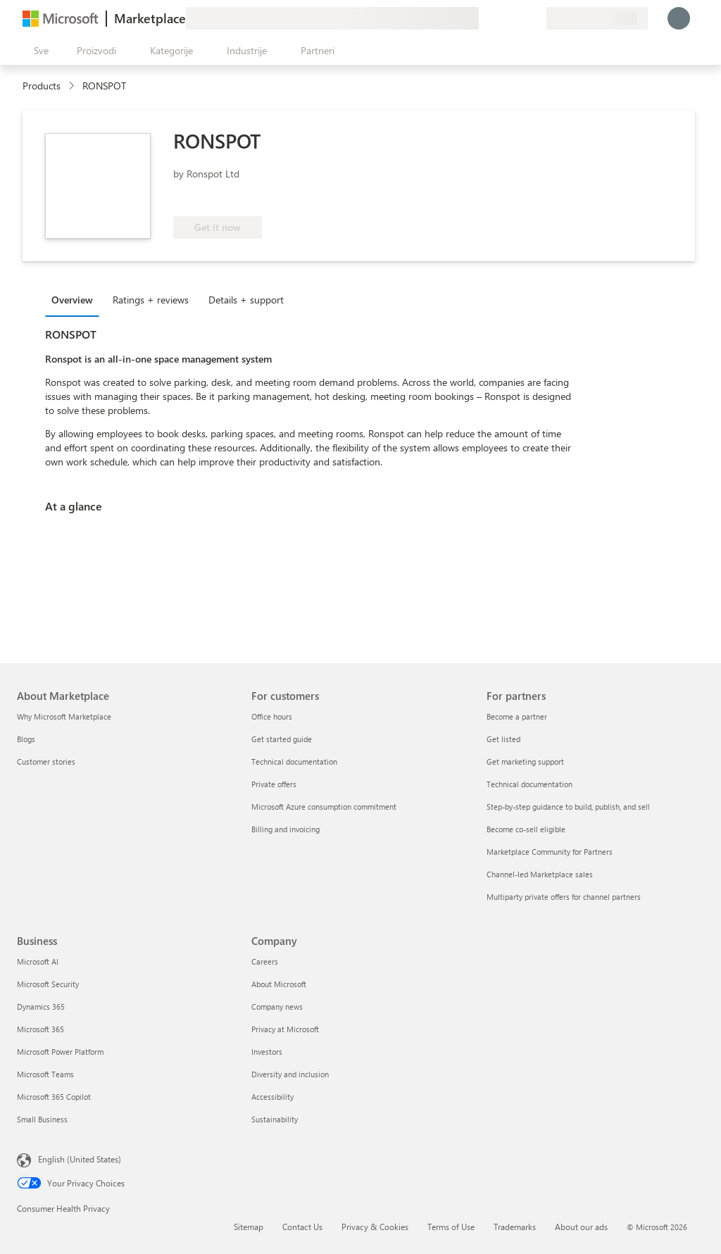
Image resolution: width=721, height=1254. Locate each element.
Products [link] (42, 85)
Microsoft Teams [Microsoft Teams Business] (45, 1074)
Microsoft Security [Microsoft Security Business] (48, 984)
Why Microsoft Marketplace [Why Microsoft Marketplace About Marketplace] (64, 716)
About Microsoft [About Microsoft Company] (278, 984)
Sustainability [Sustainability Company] (274, 1119)
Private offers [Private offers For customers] (273, 784)
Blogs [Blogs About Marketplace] (26, 739)
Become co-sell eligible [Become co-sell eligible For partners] (526, 829)
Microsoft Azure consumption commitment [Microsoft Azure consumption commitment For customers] (323, 806)
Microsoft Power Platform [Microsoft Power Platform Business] (60, 1051)
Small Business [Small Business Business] (42, 1119)
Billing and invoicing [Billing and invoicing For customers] (285, 829)
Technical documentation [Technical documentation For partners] (529, 784)
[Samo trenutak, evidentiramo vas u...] (678, 18)
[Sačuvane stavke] (518, 18)
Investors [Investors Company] (266, 1051)
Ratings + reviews (151, 299)
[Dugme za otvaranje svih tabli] (38, 51)
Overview (72, 299)
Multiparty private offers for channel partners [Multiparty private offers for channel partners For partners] (564, 896)
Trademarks (515, 1226)
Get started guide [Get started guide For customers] (281, 739)
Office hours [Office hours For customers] (271, 716)
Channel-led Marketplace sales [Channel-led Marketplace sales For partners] (540, 874)
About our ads (581, 1226)
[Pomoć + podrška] (501, 18)
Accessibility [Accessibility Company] (272, 1096)
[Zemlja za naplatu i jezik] (597, 18)
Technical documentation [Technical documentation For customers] (294, 761)
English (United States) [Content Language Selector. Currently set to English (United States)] (79, 1159)
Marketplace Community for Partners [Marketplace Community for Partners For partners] (550, 851)
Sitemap (248, 1226)
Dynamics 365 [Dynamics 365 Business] (41, 1006)
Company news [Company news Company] (277, 1006)
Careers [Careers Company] (264, 961)
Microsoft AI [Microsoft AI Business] (37, 961)
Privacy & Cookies (374, 1226)
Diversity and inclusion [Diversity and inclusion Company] (290, 1074)
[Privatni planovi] (535, 18)
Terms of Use (451, 1226)
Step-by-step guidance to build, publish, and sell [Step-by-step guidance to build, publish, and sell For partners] (568, 806)
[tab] (75, 299)
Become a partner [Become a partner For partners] (517, 716)
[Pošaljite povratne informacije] (484, 18)
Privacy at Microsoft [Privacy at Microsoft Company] (285, 1029)
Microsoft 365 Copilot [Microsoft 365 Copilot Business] (54, 1096)
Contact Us (302, 1226)
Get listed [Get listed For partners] (503, 739)
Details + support (246, 299)
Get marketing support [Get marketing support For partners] (525, 761)
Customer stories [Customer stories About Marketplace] (46, 761)
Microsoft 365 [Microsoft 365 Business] (40, 1029)
